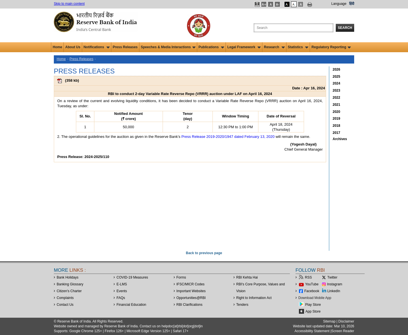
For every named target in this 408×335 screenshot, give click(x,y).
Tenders (242, 305)
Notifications (97, 47)
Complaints (65, 298)
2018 (336, 126)
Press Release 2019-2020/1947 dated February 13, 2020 (228, 136)
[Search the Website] (293, 27)
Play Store (313, 305)
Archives (340, 139)
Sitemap (329, 321)
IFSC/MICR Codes (191, 284)
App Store (312, 311)
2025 (336, 77)
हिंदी (351, 4)
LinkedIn (333, 291)
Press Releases (125, 47)
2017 (336, 133)
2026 (336, 69)
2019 (336, 119)
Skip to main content (69, 4)
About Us (72, 47)
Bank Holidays (67, 277)
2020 (336, 112)
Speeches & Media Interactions (168, 47)
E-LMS (121, 284)
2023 (336, 90)
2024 (336, 83)
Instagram (334, 284)
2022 (336, 98)
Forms (181, 277)
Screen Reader (342, 331)
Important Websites (191, 291)
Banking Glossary (70, 284)
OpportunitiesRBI (191, 298)
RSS (308, 277)
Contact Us (65, 305)
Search (345, 28)
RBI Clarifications (190, 305)
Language (338, 4)
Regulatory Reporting (331, 47)
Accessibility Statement (311, 331)
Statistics (298, 47)
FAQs (120, 298)
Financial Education (131, 305)
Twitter (332, 277)
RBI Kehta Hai (247, 277)
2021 (336, 105)
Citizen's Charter (69, 291)
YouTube (311, 284)
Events (121, 291)
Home (57, 47)
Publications (211, 47)
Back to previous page (204, 253)
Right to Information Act (254, 298)
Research (274, 47)
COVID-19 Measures (132, 277)
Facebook (311, 291)
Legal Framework (244, 47)
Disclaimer (346, 321)
